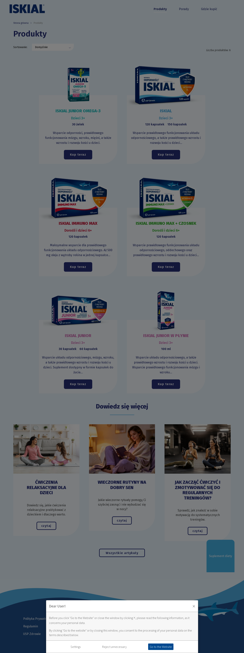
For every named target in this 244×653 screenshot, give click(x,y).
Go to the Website (161, 647)
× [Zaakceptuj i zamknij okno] (193, 606)
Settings (76, 647)
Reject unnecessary (114, 647)
